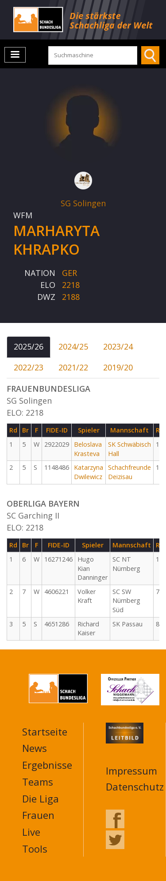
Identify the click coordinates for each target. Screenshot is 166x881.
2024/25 (73, 346)
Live (31, 831)
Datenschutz (135, 786)
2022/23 (28, 367)
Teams (37, 781)
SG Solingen (83, 203)
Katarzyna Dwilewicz (88, 472)
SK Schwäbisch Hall (129, 449)
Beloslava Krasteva (88, 449)
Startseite (44, 731)
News (34, 748)
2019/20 (118, 367)
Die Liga (40, 798)
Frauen (38, 815)
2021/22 (73, 367)
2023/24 (118, 346)
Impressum (131, 770)
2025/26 (28, 346)
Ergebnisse (47, 764)
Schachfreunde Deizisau (129, 472)
